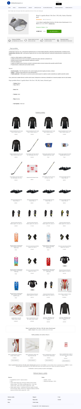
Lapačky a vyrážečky (41, 329)
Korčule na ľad (37, 7)
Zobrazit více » (52, 23)
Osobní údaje (35, 402)
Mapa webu (35, 399)
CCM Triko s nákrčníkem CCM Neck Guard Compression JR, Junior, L (64, 318)
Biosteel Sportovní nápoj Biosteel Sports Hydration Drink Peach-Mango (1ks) (16, 246)
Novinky (9, 399)
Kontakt (59, 399)
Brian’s (37, 23)
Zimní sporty (50, 329)
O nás (59, 397)
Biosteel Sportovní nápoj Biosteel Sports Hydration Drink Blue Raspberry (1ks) (16, 294)
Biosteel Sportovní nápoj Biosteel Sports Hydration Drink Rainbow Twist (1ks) (16, 270)
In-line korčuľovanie (47, 7)
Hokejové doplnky (22, 7)
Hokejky (30, 7)
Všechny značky (11, 397)
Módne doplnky (69, 7)
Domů (9, 7)
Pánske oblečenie (59, 7)
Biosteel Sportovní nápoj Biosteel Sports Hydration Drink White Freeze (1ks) (49, 246)
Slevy (9, 402)
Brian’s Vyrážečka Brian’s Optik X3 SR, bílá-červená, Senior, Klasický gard (66, 355)
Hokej (14, 7)
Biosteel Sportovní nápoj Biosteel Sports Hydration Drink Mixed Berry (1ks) (49, 270)
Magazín (34, 397)
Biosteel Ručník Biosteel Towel (32, 177)
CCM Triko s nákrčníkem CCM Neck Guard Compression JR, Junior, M (48, 318)
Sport (47, 329)
